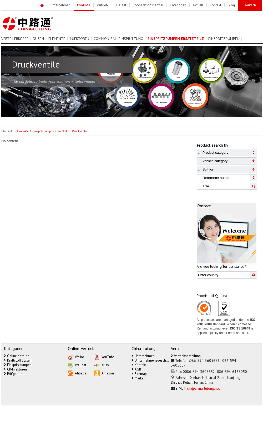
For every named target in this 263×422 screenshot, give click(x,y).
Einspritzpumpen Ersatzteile (48, 131)
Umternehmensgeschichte (150, 360)
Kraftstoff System (18, 360)
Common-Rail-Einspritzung (118, 38)
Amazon (104, 373)
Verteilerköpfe (14, 38)
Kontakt (139, 365)
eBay (101, 365)
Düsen (38, 38)
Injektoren (79, 38)
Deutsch (250, 5)
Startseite (7, 131)
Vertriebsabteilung (186, 356)
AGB (136, 369)
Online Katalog (16, 356)
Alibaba (77, 373)
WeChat (77, 365)
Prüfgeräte (13, 374)
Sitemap (139, 374)
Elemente (56, 38)
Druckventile (78, 131)
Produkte (21, 131)
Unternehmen (143, 356)
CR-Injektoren (15, 369)
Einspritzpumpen (223, 38)
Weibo (76, 356)
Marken (138, 378)
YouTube (104, 356)
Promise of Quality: (212, 295)
